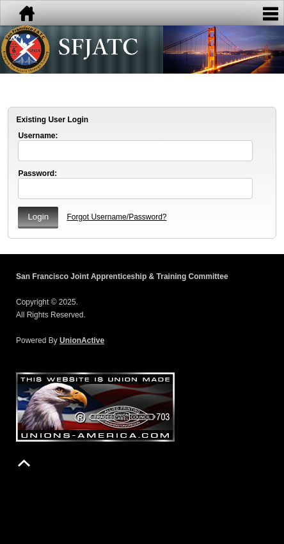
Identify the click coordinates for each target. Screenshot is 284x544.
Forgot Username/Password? (116, 216)
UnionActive (81, 340)
